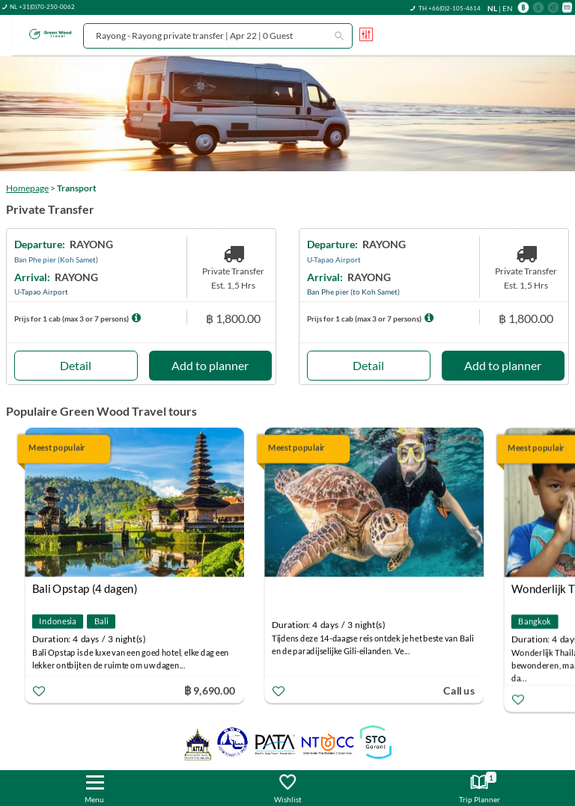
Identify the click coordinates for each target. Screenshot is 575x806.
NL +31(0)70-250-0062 (42, 6)
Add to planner (210, 365)
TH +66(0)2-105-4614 (450, 8)
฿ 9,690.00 (209, 689)
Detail (75, 365)
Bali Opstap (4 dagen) (85, 588)
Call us (459, 689)
